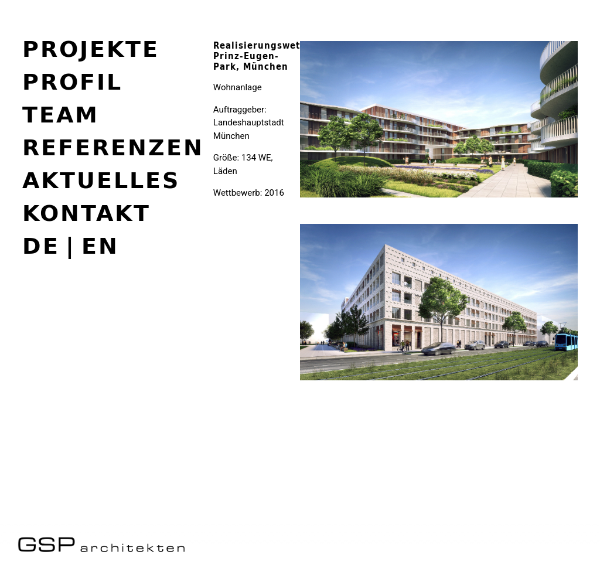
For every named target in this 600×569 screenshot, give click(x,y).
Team (60, 114)
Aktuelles (101, 179)
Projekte (90, 48)
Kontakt (86, 212)
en (100, 246)
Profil (72, 81)
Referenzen (113, 147)
